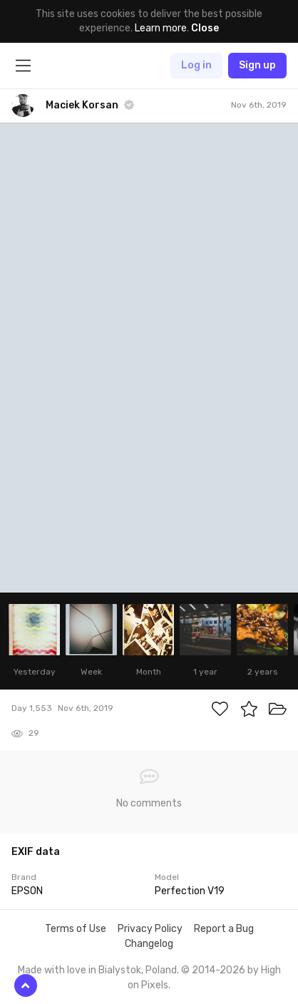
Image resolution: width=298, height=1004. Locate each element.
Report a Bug (224, 929)
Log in (196, 65)
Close (205, 28)
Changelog (149, 944)
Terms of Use (75, 929)
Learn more (161, 28)
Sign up (257, 65)
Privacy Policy (150, 929)
